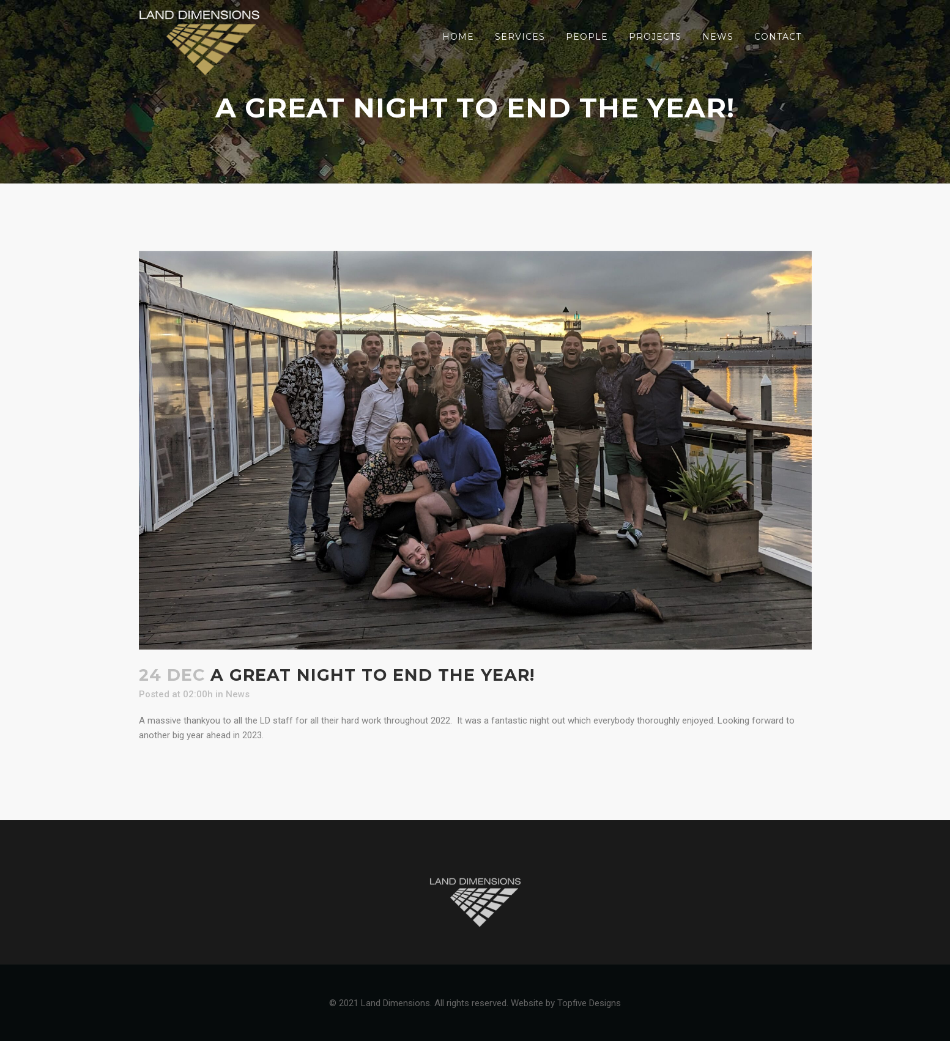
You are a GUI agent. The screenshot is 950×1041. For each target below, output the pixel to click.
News (238, 694)
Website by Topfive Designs (566, 1003)
